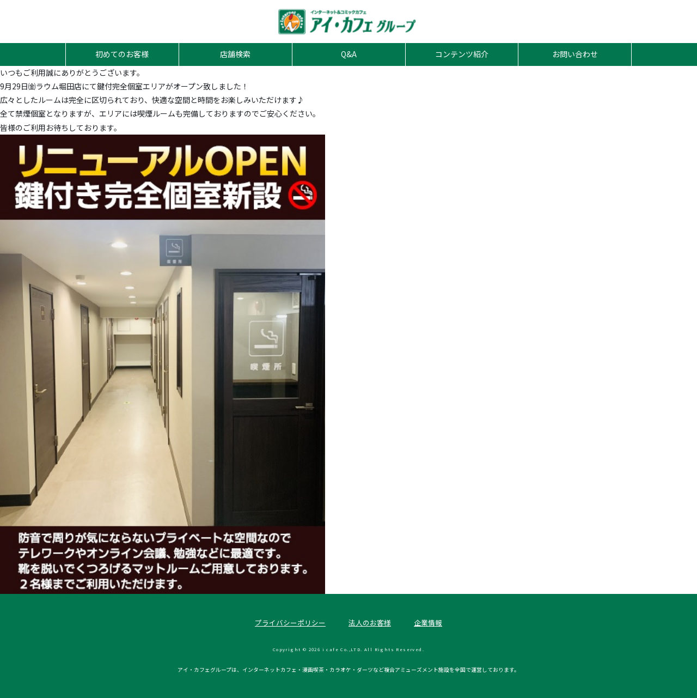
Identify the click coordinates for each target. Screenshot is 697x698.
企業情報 (428, 622)
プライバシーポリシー (290, 622)
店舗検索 (235, 53)
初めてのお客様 (122, 53)
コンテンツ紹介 (461, 53)
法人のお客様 (369, 622)
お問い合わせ (575, 53)
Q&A (349, 53)
